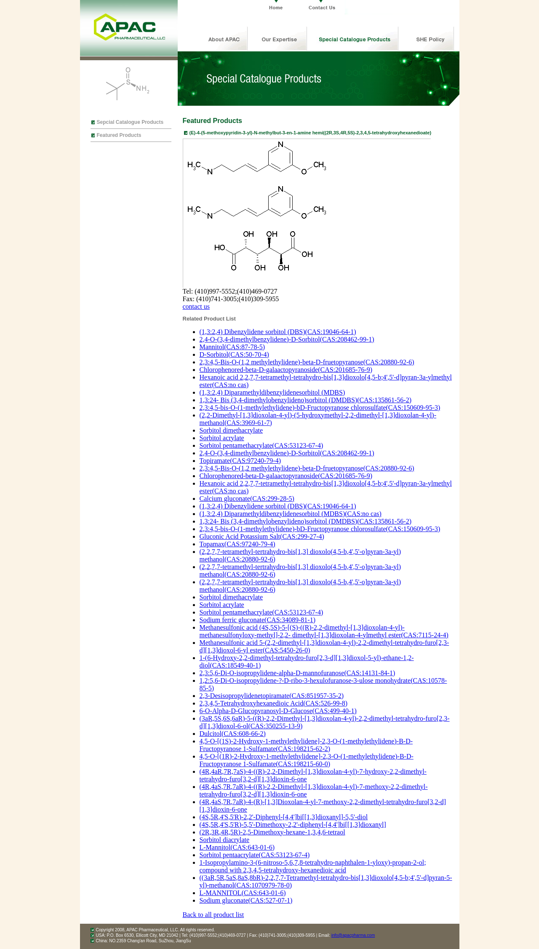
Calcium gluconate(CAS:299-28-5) (247, 498)
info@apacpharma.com (353, 935)
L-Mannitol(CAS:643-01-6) (237, 847)
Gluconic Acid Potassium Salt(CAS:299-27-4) (262, 536)
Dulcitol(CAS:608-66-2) (233, 733)
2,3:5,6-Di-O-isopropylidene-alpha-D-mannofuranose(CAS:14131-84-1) (297, 672)
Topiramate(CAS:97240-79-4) (240, 460)
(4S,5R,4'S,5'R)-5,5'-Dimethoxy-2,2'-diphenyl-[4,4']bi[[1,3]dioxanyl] (293, 824)
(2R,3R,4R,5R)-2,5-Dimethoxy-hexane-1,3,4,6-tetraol (272, 832)
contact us (196, 306)
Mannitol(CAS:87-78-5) (232, 346)
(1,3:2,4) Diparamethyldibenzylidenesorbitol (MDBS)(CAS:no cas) (291, 513)
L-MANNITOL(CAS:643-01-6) (243, 892)
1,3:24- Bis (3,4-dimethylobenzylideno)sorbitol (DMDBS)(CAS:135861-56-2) (306, 400)
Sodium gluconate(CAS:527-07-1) (246, 900)
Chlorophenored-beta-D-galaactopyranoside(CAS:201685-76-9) (286, 369)
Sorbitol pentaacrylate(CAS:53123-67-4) (255, 854)
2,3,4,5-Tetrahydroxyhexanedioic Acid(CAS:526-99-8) (274, 703)
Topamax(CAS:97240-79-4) (237, 544)
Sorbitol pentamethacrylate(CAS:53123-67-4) (261, 445)
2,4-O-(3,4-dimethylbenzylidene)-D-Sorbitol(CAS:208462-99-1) (287, 339)
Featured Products (119, 135)
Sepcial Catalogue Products (130, 122)
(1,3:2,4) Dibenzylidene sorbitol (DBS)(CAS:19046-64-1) (278, 331)
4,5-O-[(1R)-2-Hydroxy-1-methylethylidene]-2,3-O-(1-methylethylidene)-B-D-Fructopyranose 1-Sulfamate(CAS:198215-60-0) (307, 760)
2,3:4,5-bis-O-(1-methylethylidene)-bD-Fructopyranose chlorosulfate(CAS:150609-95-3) (320, 407)
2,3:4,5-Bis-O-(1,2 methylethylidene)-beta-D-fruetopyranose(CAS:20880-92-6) (307, 362)
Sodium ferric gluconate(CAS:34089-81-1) (258, 619)
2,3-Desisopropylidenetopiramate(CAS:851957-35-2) (272, 695)
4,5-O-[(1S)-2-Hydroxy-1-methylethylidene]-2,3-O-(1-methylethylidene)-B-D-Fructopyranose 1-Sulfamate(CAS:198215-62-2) (306, 745)
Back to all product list (213, 914)
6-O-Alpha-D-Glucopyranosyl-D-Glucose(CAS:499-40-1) (278, 710)
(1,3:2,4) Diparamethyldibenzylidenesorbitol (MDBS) (272, 392)
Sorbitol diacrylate (225, 839)
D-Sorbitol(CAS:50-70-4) (234, 354)
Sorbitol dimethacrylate (231, 430)
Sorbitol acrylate (222, 437)
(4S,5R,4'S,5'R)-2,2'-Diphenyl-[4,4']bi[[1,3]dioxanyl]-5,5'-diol (284, 817)
